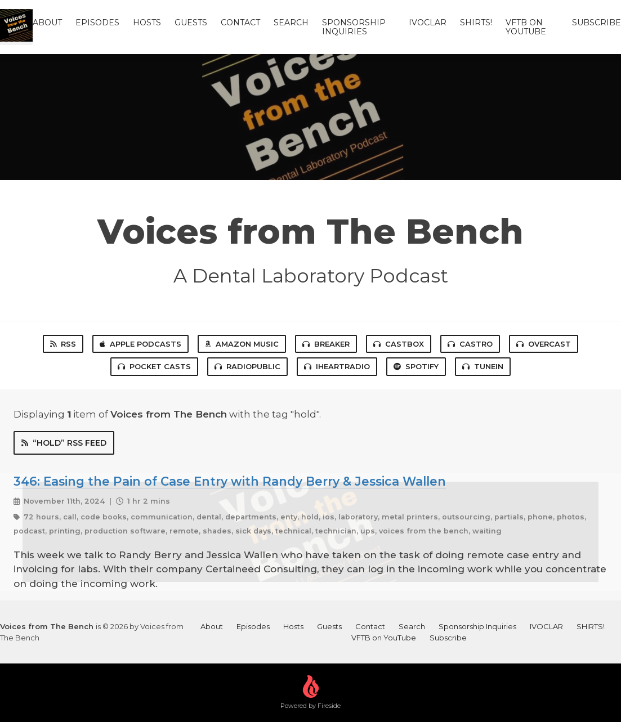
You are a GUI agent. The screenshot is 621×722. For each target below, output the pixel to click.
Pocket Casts (154, 366)
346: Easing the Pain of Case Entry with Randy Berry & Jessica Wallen (230, 481)
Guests (191, 22)
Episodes (97, 22)
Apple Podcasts (140, 343)
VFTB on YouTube (526, 27)
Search (291, 22)
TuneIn (482, 366)
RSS (63, 343)
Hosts (147, 22)
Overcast (543, 343)
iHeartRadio (337, 366)
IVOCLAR (427, 22)
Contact (240, 22)
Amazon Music (242, 343)
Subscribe (596, 22)
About (47, 22)
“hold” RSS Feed (63, 443)
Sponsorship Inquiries (354, 27)
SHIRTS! (476, 22)
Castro (470, 343)
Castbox (398, 343)
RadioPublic (247, 366)
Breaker (326, 343)
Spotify (416, 366)
